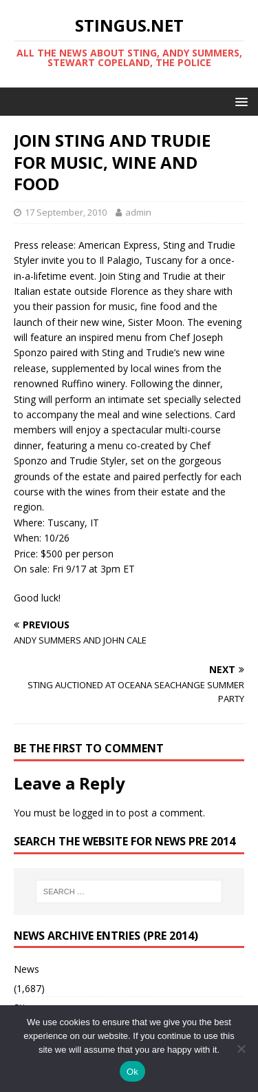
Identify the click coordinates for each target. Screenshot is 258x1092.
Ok (132, 1072)
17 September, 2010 (66, 212)
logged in (93, 812)
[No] (241, 1048)
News (26, 969)
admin (138, 212)
